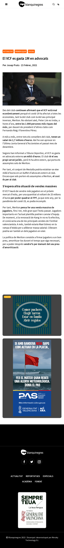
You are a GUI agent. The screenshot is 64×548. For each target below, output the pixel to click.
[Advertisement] (33, 30)
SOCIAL (31, 51)
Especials (48, 476)
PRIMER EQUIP (20, 51)
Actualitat (17, 476)
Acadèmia (27, 481)
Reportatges (33, 476)
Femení (38, 481)
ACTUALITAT (8, 51)
